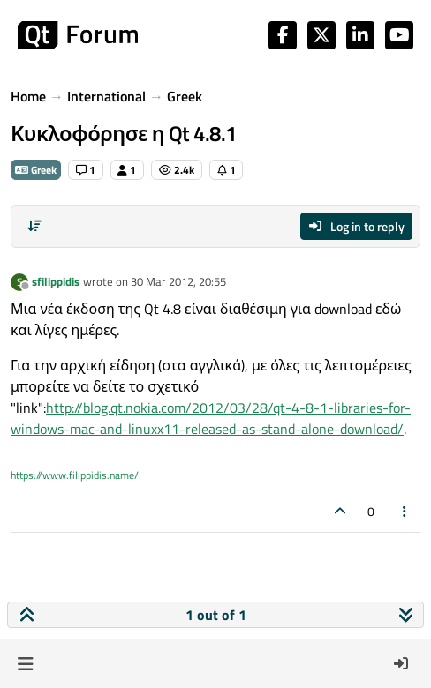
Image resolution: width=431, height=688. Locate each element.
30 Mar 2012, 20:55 (178, 281)
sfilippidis (55, 281)
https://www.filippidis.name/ (75, 475)
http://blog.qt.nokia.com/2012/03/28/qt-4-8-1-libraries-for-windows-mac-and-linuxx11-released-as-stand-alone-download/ (211, 418)
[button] (25, 663)
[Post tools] (405, 511)
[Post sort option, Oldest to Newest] (34, 225)
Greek (36, 169)
